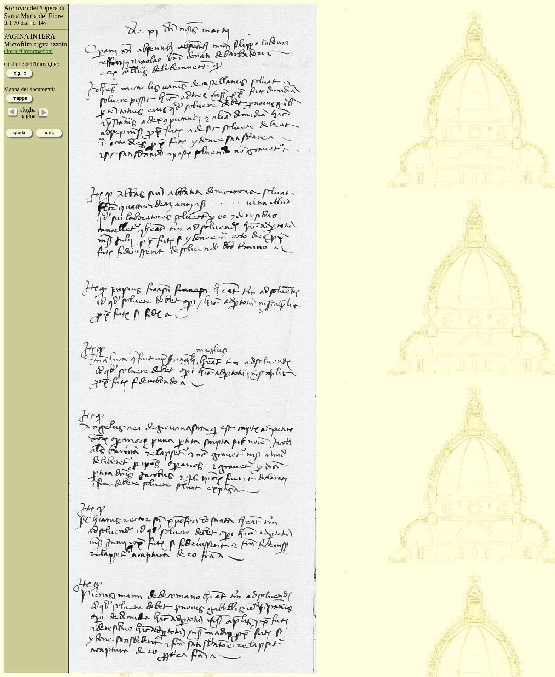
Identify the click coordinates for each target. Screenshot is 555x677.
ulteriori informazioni (28, 51)
